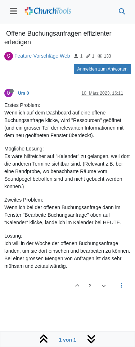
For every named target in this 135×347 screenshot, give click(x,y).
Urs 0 (23, 93)
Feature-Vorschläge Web (42, 56)
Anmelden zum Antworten (102, 69)
